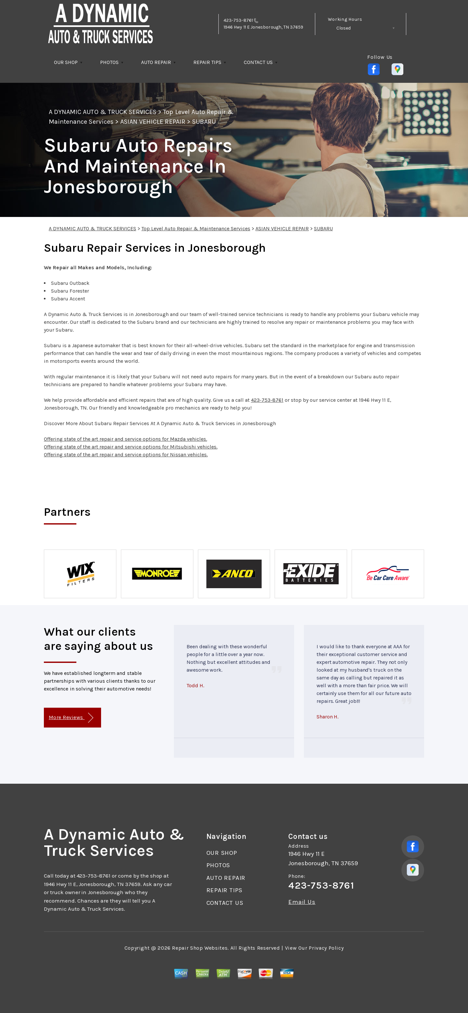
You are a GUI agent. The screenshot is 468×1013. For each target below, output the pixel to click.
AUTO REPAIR (156, 62)
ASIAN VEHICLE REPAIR (152, 121)
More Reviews (71, 718)
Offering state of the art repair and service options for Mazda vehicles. (125, 439)
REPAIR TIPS (207, 62)
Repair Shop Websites (200, 948)
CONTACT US (258, 62)
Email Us (301, 902)
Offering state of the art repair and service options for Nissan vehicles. (126, 454)
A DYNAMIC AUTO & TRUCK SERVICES (102, 112)
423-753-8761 (238, 20)
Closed (343, 28)
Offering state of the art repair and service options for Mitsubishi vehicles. (130, 447)
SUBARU (204, 121)
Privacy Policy (326, 948)
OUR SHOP (66, 62)
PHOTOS (109, 62)
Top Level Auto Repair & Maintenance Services (195, 228)
